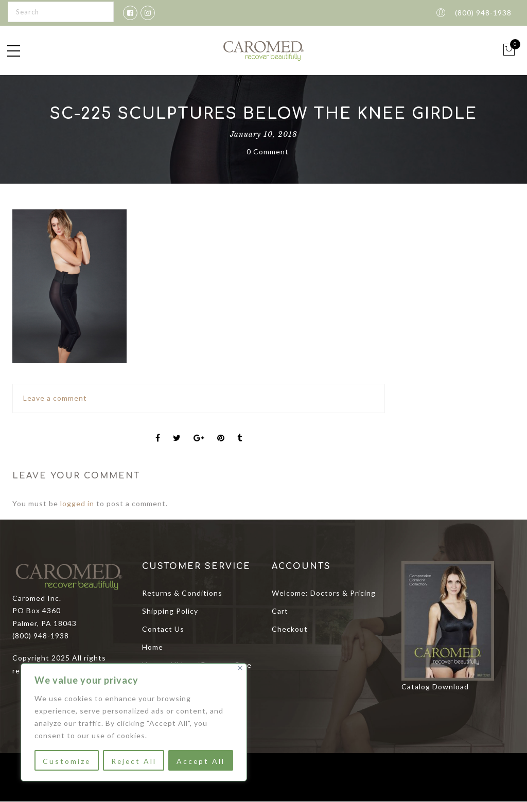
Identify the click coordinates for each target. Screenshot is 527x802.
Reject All (133, 761)
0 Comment (268, 151)
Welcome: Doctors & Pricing (324, 593)
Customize (66, 761)
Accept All (201, 761)
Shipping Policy (170, 611)
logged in (77, 503)
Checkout (290, 629)
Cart (280, 611)
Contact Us (163, 629)
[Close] (240, 668)
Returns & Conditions (182, 593)
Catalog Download (435, 686)
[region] (134, 722)
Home (152, 647)
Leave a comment (55, 398)
